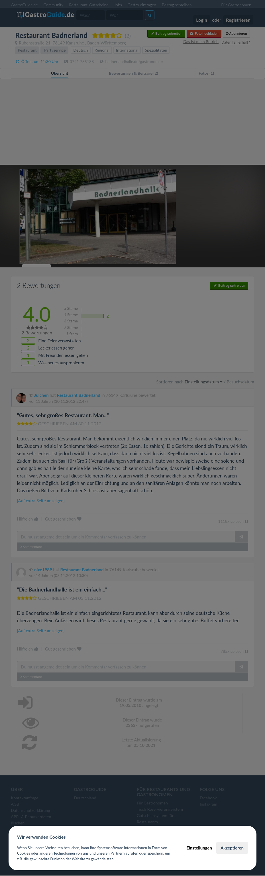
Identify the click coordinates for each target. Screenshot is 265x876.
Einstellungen (199, 847)
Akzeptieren (232, 847)
